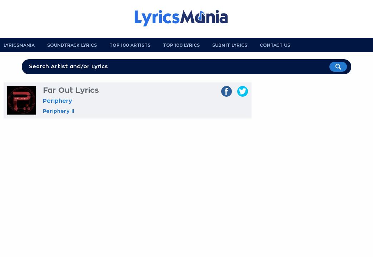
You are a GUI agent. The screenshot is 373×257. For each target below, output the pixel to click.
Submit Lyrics (229, 45)
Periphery (57, 101)
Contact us (275, 45)
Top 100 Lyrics (181, 45)
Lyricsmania (19, 45)
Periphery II (58, 111)
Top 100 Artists (129, 45)
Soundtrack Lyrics (72, 45)
